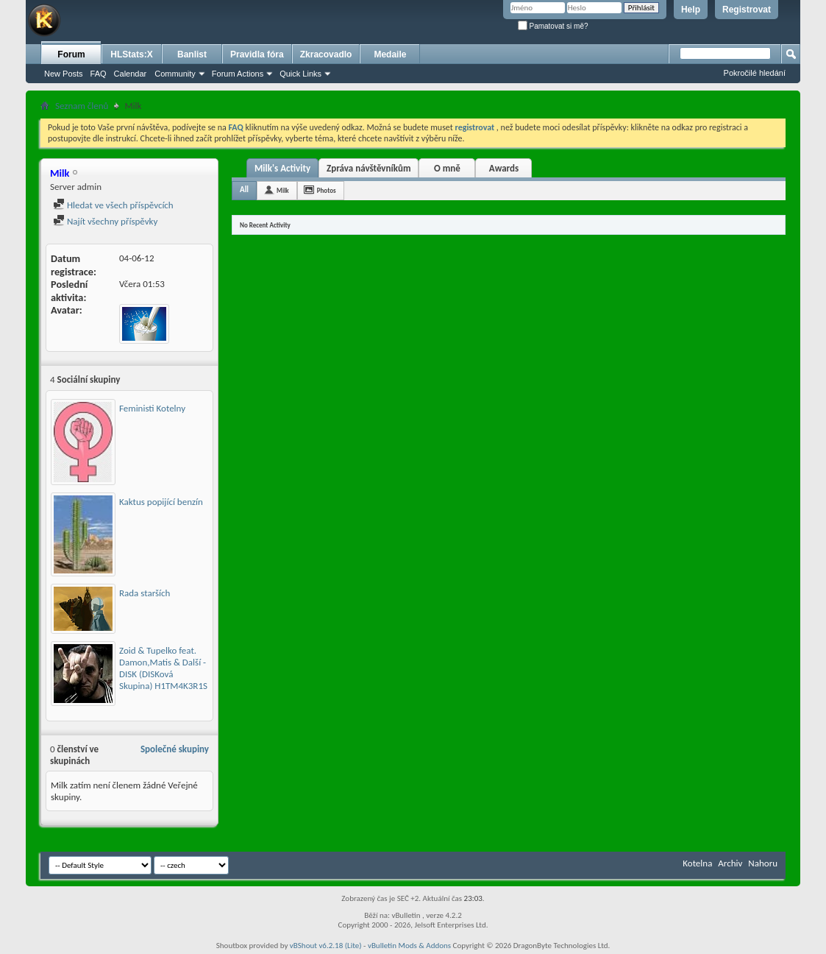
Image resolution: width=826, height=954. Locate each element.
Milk (283, 190)
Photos (326, 190)
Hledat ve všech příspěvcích (113, 205)
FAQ (98, 73)
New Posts (63, 73)
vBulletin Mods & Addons (409, 945)
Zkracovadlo (326, 54)
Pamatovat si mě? (553, 26)
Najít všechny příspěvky (105, 221)
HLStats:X (131, 54)
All (244, 189)
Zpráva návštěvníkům (368, 168)
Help (690, 9)
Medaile (390, 54)
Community (175, 73)
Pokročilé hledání (755, 72)
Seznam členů (81, 105)
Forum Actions (237, 73)
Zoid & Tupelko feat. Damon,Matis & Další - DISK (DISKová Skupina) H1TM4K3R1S (163, 668)
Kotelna (697, 863)
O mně (447, 168)
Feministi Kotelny (152, 408)
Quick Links (300, 73)
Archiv (730, 863)
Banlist (192, 54)
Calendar (130, 73)
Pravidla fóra (257, 54)
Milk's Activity (282, 168)
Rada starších (144, 592)
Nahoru (762, 863)
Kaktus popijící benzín (161, 501)
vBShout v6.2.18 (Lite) (326, 945)
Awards (504, 168)
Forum (71, 54)
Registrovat (746, 9)
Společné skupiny (174, 749)
